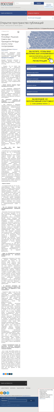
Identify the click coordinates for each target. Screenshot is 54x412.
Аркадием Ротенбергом (7, 57)
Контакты (12, 388)
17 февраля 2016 (5, 31)
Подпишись (4, 400)
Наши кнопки (20, 388)
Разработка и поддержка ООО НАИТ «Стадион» (10, 405)
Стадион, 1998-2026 (6, 403)
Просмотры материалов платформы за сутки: (48, 5)
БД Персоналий (44, 398)
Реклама (28, 388)
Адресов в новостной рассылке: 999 (8, 398)
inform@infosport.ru (26, 395)
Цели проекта (5, 388)
